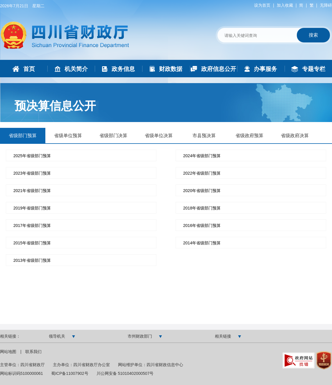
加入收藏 (285, 5)
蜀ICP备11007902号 (69, 373)
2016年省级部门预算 (202, 225)
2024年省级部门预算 (202, 155)
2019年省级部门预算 (32, 208)
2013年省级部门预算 (32, 260)
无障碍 (326, 5)
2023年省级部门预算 (32, 173)
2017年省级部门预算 (32, 225)
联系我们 (33, 351)
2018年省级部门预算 (202, 208)
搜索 (313, 35)
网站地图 (8, 351)
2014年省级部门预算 (202, 243)
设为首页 (262, 5)
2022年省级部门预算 (202, 173)
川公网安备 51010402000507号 (125, 373)
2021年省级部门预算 (32, 190)
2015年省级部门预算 (32, 243)
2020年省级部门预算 (202, 190)
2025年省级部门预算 (32, 155)
